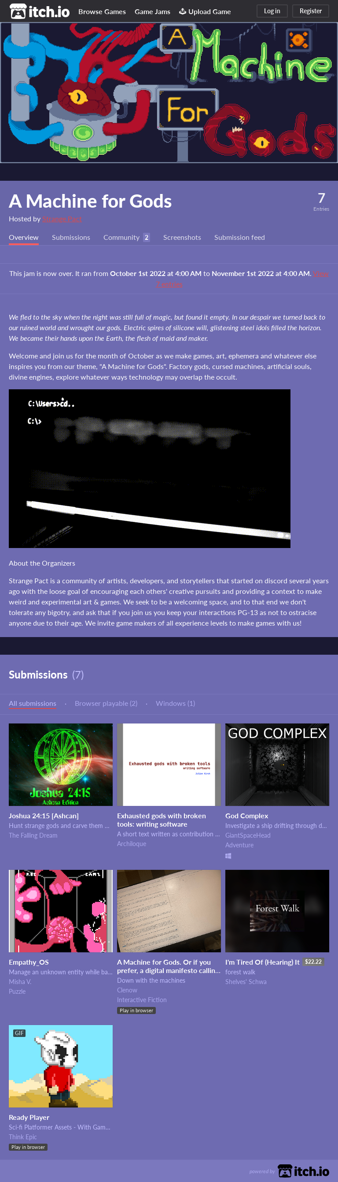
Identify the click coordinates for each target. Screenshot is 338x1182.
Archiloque (131, 843)
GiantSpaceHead (248, 835)
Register (311, 11)
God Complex (246, 815)
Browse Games (102, 11)
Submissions (71, 237)
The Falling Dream (33, 835)
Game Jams (152, 11)
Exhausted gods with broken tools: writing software (161, 819)
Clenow (127, 990)
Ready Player (29, 1117)
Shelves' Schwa (246, 981)
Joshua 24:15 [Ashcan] (44, 815)
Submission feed (239, 237)
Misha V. (20, 981)
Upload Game (205, 11)
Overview (24, 237)
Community (121, 237)
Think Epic (23, 1137)
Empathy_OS (29, 962)
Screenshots (182, 237)
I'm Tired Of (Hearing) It (262, 962)
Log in (272, 11)
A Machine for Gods (90, 201)
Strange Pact (62, 218)
